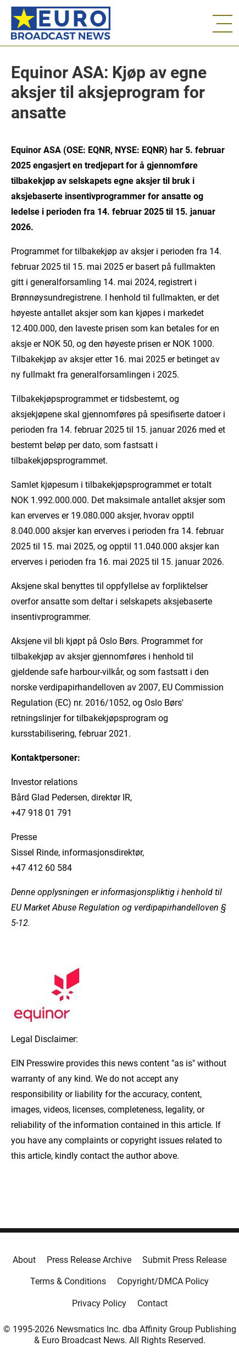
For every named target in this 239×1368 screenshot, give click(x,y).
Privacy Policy (99, 1303)
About (24, 1260)
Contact (152, 1303)
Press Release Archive (89, 1260)
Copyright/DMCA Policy (163, 1281)
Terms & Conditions (68, 1281)
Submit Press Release (184, 1260)
